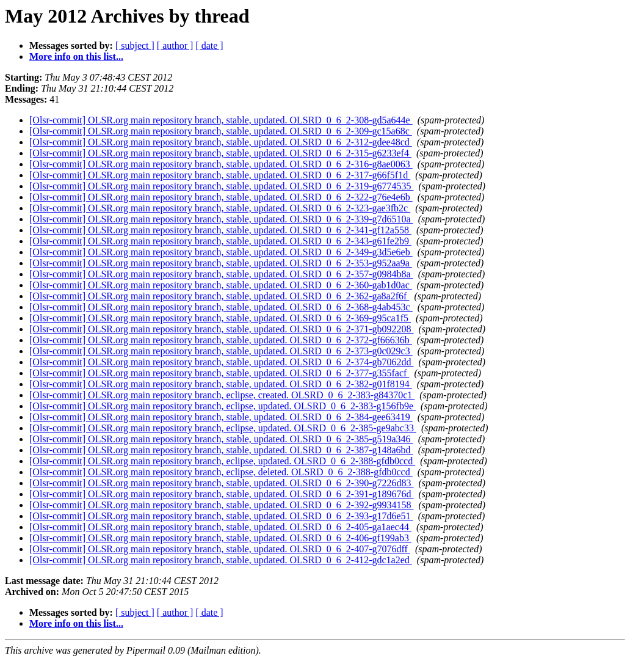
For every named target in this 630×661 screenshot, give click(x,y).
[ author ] (175, 45)
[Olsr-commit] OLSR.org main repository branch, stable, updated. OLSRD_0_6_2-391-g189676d (221, 494)
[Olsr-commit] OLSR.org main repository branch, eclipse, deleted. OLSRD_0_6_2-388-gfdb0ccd (221, 472)
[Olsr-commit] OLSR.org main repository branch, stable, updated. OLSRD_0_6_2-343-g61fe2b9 (220, 241)
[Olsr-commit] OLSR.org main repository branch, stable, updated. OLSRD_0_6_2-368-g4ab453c (221, 307)
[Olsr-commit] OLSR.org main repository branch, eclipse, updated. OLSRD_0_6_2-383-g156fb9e (222, 406)
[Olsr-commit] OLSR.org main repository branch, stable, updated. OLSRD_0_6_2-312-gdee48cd (220, 142)
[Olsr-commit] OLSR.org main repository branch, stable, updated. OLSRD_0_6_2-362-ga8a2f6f (219, 296)
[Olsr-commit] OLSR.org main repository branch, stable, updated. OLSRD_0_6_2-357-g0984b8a (221, 274)
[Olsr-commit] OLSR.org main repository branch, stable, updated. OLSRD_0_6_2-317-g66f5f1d (219, 175)
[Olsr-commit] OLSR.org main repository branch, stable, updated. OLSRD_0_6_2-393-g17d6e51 (221, 516)
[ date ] (209, 45)
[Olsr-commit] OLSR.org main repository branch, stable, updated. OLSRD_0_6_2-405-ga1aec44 (220, 527)
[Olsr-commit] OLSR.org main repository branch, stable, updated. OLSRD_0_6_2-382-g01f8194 (220, 384)
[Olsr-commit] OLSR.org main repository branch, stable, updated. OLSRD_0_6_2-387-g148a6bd (221, 450)
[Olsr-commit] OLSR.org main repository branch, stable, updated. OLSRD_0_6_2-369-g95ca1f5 (220, 318)
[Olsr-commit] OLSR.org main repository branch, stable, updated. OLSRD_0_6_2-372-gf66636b (220, 340)
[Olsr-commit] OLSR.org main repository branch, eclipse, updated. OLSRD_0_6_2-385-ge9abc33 (222, 428)
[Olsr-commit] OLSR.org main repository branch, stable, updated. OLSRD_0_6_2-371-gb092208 (221, 329)
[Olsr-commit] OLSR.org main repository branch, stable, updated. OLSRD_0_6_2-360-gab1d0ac (220, 285)
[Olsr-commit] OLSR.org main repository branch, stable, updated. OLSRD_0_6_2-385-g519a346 (221, 439)
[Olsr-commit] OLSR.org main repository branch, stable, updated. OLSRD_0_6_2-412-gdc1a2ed (220, 560)
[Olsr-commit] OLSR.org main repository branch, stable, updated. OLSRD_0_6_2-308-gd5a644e (221, 120)
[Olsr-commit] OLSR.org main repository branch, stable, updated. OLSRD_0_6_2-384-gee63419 (221, 417)
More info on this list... (76, 56)
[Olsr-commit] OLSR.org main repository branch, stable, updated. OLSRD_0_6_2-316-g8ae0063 (221, 164)
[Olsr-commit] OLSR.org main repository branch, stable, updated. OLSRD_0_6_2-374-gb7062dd (221, 362)
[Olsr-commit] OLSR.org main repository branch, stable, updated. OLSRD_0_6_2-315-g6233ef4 (220, 153)
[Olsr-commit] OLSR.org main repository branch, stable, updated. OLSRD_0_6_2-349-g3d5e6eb (221, 252)
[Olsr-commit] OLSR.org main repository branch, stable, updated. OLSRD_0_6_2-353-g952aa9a (220, 263)
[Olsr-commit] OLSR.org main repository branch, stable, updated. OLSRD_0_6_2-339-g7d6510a (221, 219)
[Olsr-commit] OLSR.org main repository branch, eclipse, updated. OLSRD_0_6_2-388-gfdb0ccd (222, 461)
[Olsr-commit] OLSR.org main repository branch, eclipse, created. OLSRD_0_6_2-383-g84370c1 (222, 395)
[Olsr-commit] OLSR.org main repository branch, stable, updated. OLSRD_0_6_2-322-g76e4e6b (221, 197)
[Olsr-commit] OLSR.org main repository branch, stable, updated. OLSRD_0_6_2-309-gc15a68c (220, 131)
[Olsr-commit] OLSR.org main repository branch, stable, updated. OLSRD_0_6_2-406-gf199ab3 (220, 538)
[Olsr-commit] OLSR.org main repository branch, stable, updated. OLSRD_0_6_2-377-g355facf (219, 373)
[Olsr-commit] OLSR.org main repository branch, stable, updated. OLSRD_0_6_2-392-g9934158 (221, 505)
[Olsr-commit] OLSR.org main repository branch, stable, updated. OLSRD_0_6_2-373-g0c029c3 (221, 351)
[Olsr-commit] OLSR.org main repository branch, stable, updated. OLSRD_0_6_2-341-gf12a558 (220, 230)
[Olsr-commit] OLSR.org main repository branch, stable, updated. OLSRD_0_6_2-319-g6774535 (221, 186)
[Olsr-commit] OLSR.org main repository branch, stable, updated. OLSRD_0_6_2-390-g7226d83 (221, 483)
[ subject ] (134, 45)
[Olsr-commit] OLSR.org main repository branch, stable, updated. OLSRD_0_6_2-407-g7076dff (219, 549)
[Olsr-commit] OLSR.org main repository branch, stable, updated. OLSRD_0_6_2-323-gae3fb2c (219, 208)
